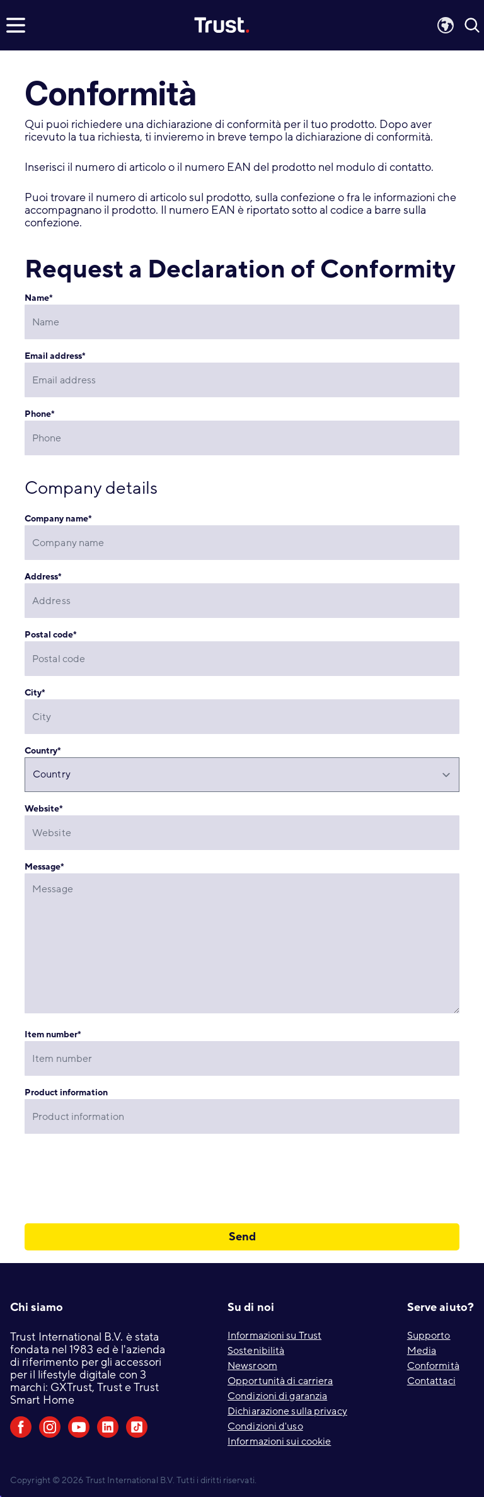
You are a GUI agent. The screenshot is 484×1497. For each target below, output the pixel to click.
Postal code (51, 635)
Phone (40, 414)
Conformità (433, 1366)
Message (44, 867)
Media (422, 1351)
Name (39, 298)
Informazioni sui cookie (279, 1441)
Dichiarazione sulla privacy (287, 1411)
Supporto (429, 1336)
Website (44, 809)
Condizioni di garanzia (277, 1396)
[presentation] (120, 1178)
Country (43, 751)
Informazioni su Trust (274, 1336)
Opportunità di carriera (280, 1381)
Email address (55, 356)
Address (43, 577)
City (35, 693)
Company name (58, 519)
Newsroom (252, 1366)
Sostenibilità (256, 1351)
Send (242, 1236)
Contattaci (431, 1381)
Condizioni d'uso (265, 1426)
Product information (66, 1092)
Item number (53, 1034)
